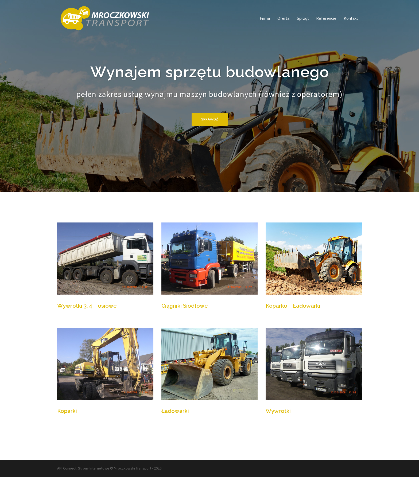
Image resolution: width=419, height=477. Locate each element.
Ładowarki (175, 411)
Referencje (326, 18)
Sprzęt (303, 18)
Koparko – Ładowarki (293, 306)
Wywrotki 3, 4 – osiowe (87, 306)
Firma (265, 18)
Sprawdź (209, 119)
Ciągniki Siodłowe (184, 306)
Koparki (67, 411)
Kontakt (351, 18)
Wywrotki (278, 411)
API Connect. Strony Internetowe (83, 468)
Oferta (283, 18)
